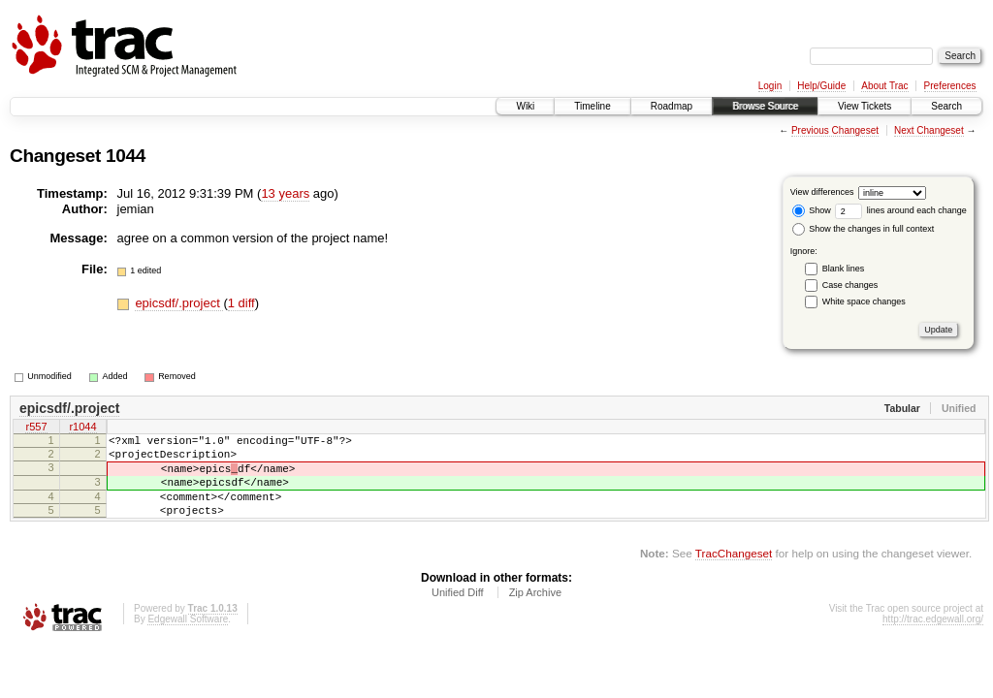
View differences (822, 192)
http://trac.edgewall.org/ (932, 639)
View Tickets (864, 106)
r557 (36, 428)
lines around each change (901, 210)
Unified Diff (458, 613)
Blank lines (843, 268)
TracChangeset (733, 573)
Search (946, 106)
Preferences (950, 85)
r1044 (82, 428)
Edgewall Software (187, 639)
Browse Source (765, 106)
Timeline (592, 106)
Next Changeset (929, 130)
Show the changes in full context (863, 229)
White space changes (864, 301)
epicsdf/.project (179, 303)
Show (811, 210)
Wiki (525, 106)
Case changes (850, 285)
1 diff (241, 303)
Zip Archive (535, 613)
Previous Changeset (835, 130)
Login (770, 85)
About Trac (884, 85)
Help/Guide (821, 85)
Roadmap (671, 106)
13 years (285, 193)
